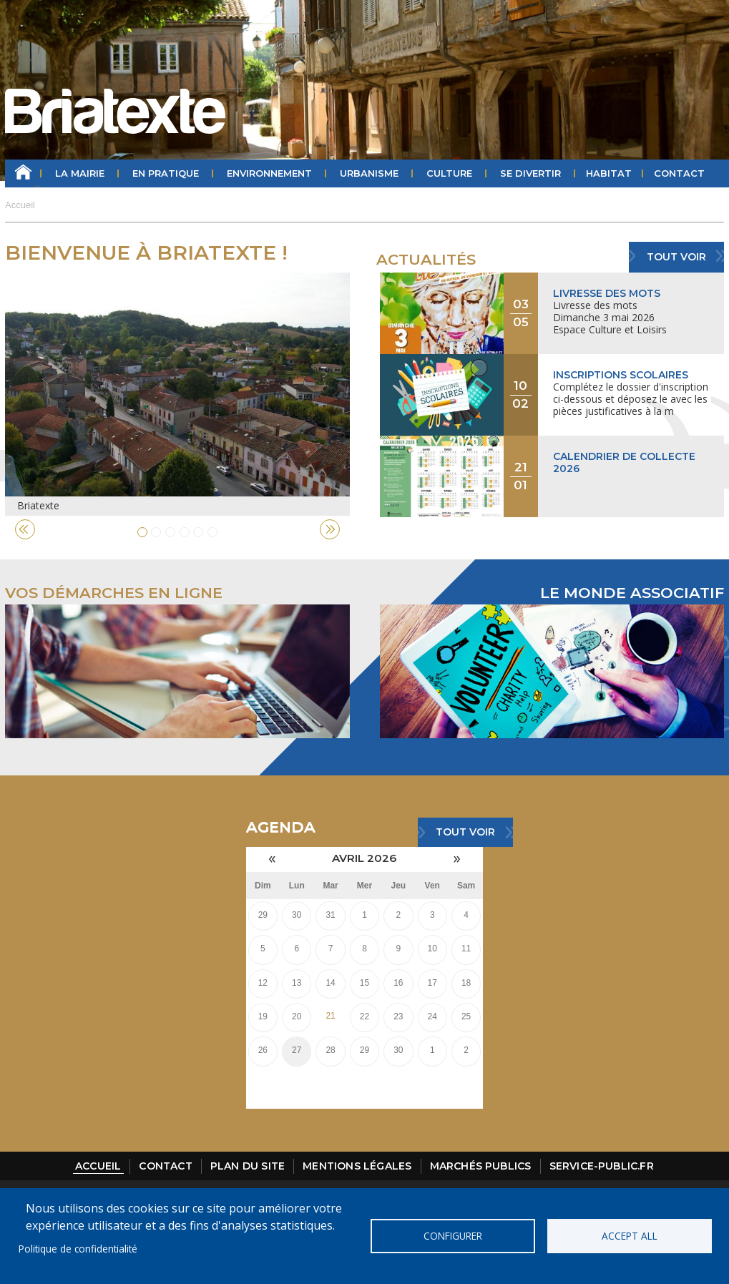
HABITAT (609, 173)
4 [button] (185, 532)
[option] (177, 394)
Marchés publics (481, 1166)
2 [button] (156, 532)
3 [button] (170, 532)
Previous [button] (25, 529)
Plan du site (247, 1166)
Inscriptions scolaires (620, 374)
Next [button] (330, 529)
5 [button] (198, 532)
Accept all (629, 1236)
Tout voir (676, 256)
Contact (679, 173)
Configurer (453, 1236)
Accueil (23, 173)
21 (330, 1016)
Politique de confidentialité (78, 1248)
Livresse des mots (606, 293)
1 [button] (142, 532)
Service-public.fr (601, 1166)
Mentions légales (357, 1166)
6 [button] (212, 532)
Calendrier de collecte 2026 (624, 462)
